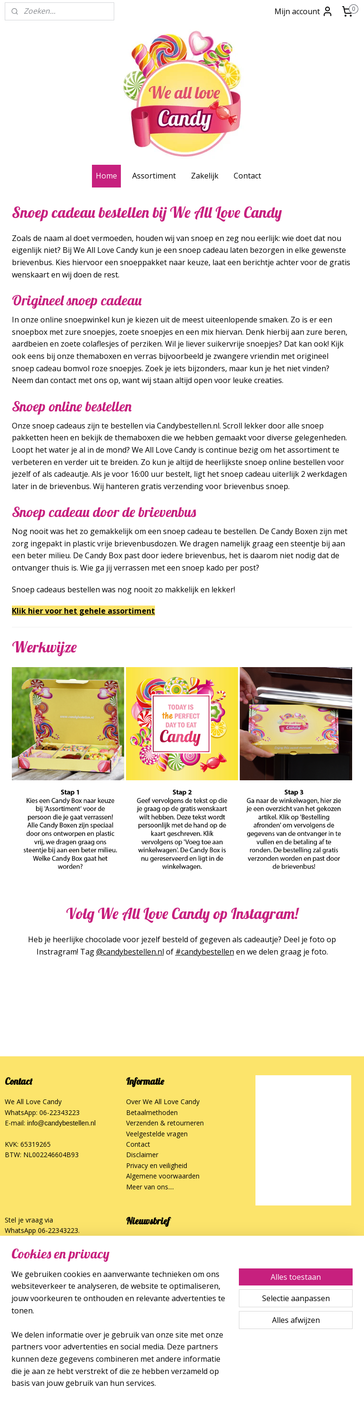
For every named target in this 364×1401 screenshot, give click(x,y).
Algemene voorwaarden (163, 1175)
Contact (247, 175)
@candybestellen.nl (130, 951)
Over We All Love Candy (163, 1101)
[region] (119, 1334)
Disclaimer (142, 1154)
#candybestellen (204, 951)
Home (106, 175)
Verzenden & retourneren (165, 1122)
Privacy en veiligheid (156, 1165)
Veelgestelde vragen (157, 1133)
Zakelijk (204, 175)
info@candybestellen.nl (61, 1123)
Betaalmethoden (152, 1112)
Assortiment (154, 175)
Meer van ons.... (150, 1186)
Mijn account (303, 11)
